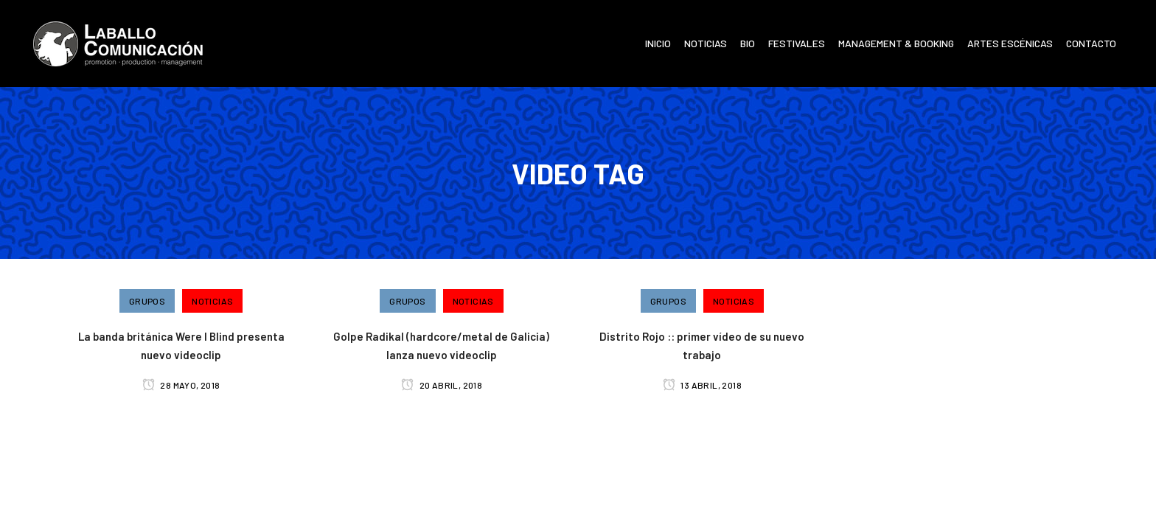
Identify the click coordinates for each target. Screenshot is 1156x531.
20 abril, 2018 (441, 385)
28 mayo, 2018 (181, 385)
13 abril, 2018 (702, 385)
